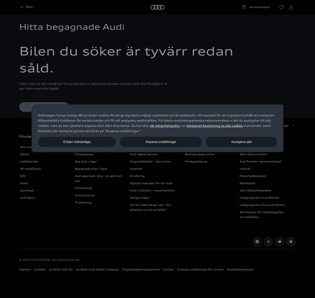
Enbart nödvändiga (76, 142)
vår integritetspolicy (165, 126)
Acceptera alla (241, 142)
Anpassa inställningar (160, 142)
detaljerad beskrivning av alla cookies (214, 126)
